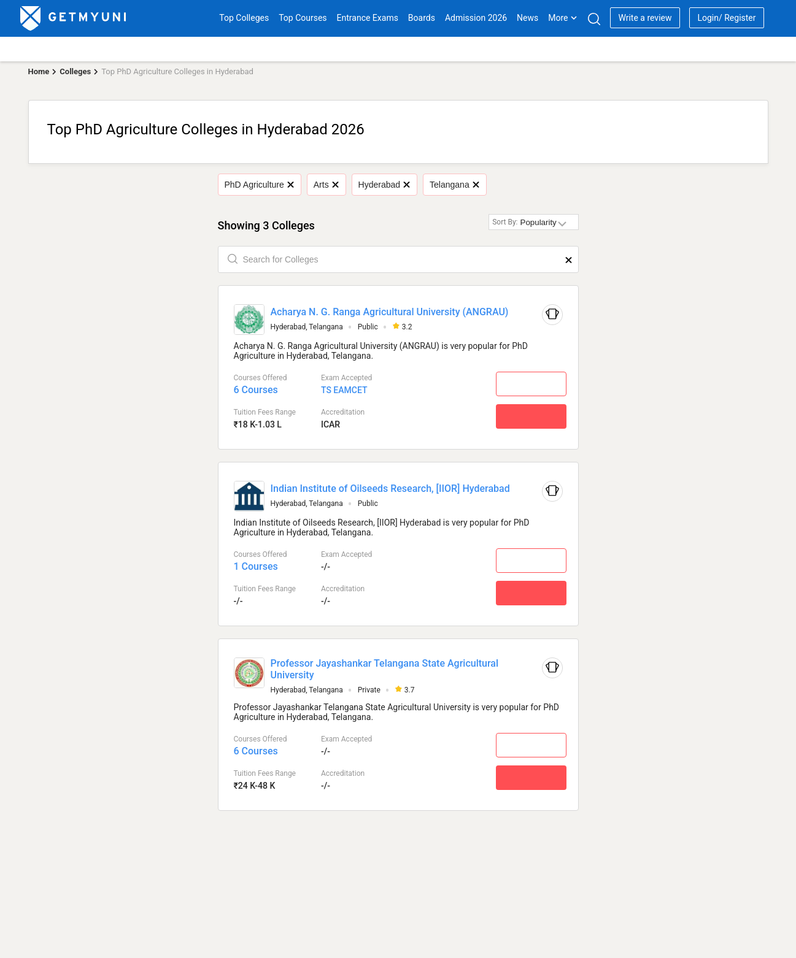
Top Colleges (244, 18)
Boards (421, 18)
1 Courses (256, 566)
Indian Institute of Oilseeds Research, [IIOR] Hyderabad (390, 488)
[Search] (593, 19)
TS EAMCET (344, 390)
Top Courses (303, 18)
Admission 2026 (476, 18)
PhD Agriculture (259, 185)
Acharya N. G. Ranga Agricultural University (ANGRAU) (390, 312)
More (563, 18)
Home (39, 71)
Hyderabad (384, 185)
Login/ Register (726, 18)
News (527, 18)
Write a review (644, 18)
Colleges (75, 71)
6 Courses (256, 390)
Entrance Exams (367, 18)
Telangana (454, 185)
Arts (326, 185)
